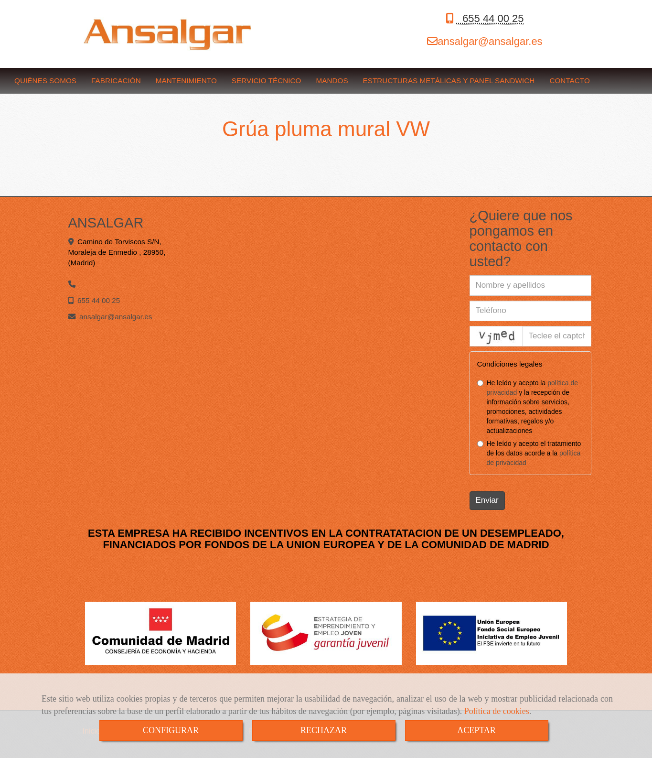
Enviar (487, 500)
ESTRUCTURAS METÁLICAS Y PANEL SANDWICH (449, 80)
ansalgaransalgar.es (490, 41)
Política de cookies (496, 711)
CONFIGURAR (171, 730)
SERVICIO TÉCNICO (266, 80)
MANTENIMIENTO (186, 80)
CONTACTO (569, 80)
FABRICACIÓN (116, 80)
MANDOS (332, 80)
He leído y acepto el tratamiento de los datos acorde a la (529, 453)
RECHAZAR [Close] (323, 730)
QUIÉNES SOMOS (45, 80)
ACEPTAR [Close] (476, 730)
